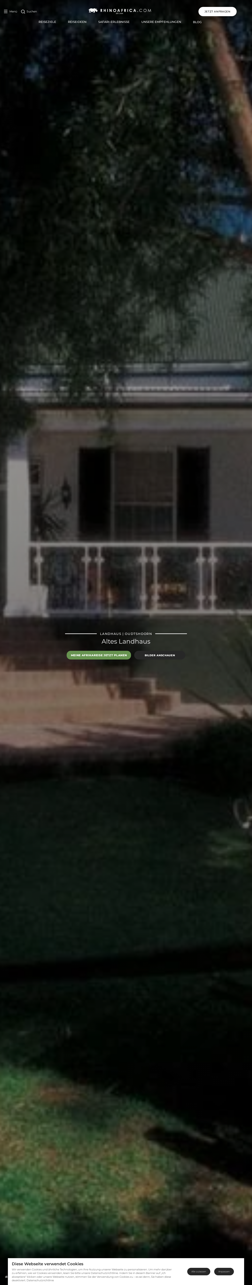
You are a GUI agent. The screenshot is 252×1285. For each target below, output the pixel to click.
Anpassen (224, 1271)
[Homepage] (6, 1276)
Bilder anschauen (160, 655)
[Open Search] (29, 11)
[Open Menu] (10, 11)
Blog (203, 22)
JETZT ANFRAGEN (229, 11)
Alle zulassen (198, 1271)
